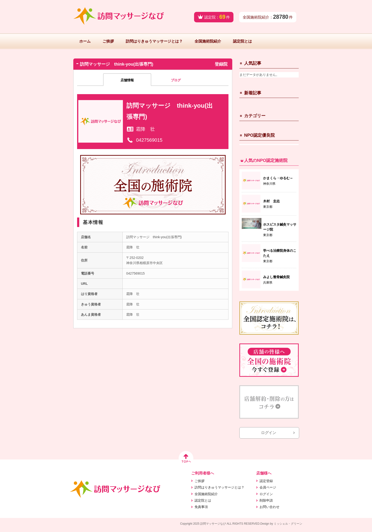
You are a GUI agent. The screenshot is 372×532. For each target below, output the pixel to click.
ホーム (85, 41)
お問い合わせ (269, 507)
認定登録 (266, 481)
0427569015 (149, 140)
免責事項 (201, 507)
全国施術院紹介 (208, 41)
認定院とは (242, 41)
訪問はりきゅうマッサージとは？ (154, 41)
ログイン (268, 433)
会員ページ (268, 487)
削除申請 (266, 500)
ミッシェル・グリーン (288, 523)
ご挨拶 (108, 41)
